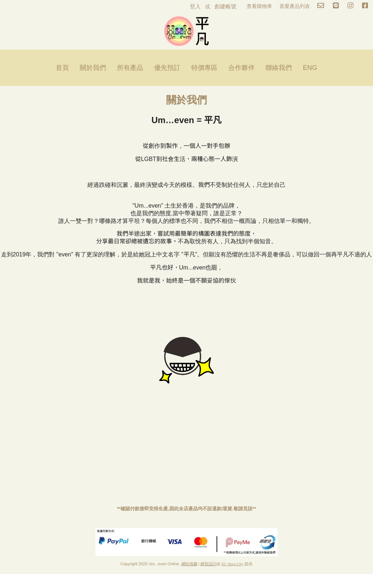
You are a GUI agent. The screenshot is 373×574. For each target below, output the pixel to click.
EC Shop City (232, 564)
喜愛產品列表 (294, 6)
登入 (195, 6)
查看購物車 (259, 6)
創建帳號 (225, 6)
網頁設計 (208, 564)
